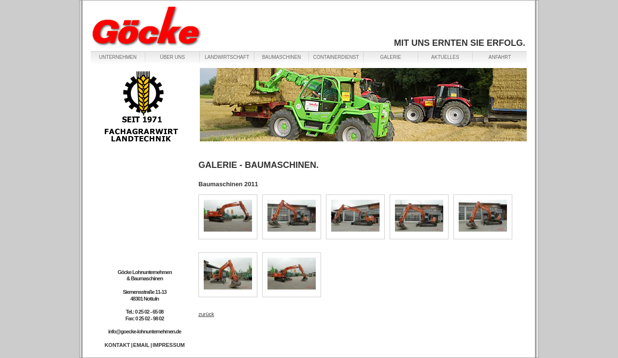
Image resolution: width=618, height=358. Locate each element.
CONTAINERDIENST (336, 57)
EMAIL (141, 345)
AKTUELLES (445, 57)
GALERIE (390, 57)
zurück (206, 314)
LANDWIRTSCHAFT (227, 57)
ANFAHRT (500, 57)
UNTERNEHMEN (118, 57)
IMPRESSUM (169, 345)
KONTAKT (117, 345)
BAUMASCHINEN (281, 57)
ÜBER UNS (172, 57)
